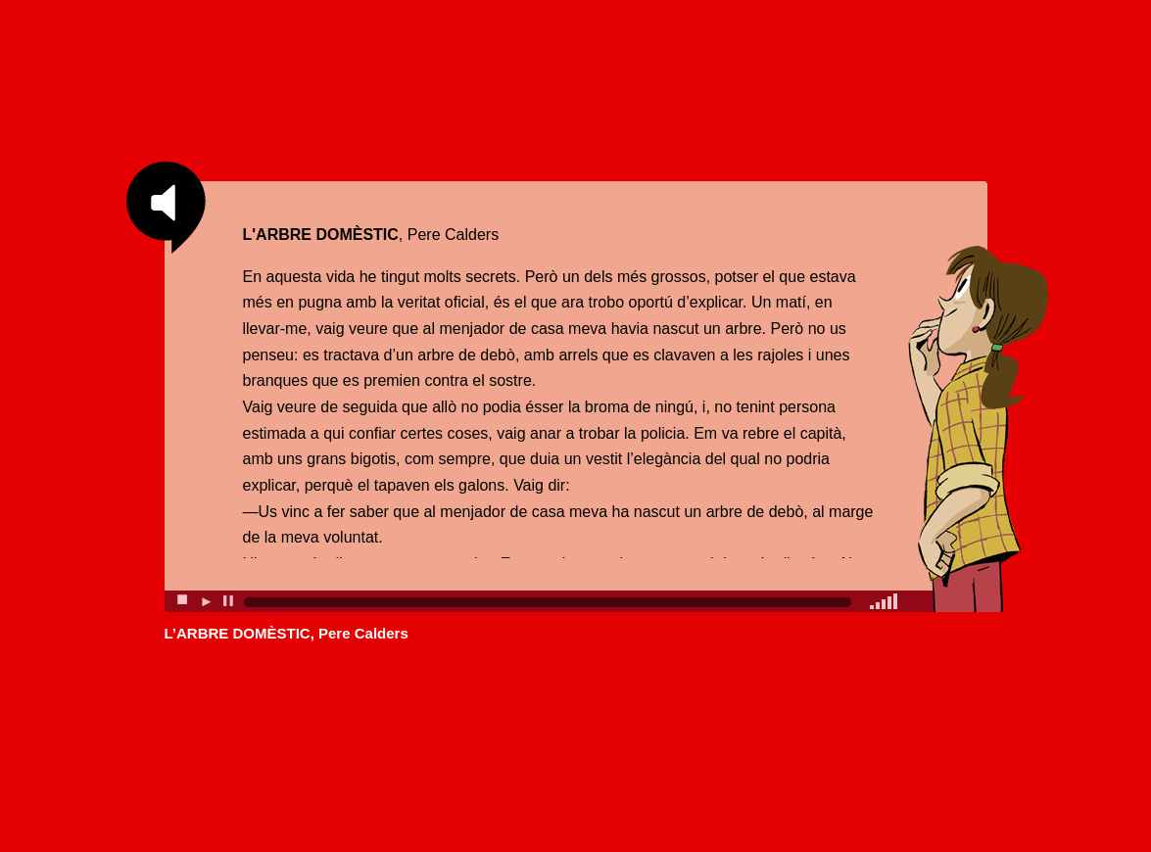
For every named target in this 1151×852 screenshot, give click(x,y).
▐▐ (226, 600)
